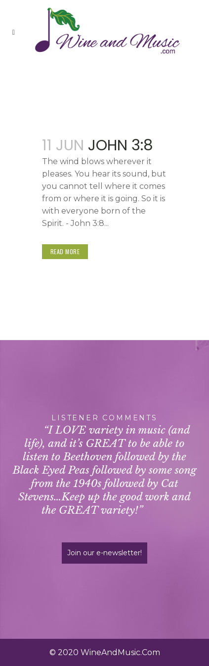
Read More (65, 251)
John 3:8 (120, 145)
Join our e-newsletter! (104, 552)
